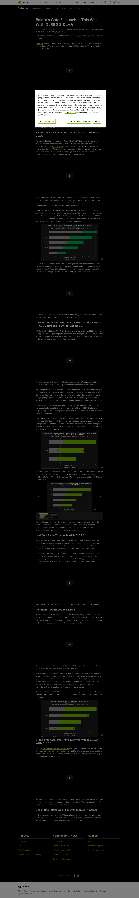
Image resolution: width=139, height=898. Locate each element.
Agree (97, 121)
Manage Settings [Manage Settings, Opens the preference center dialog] (47, 121)
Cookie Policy (96, 107)
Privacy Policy (82, 107)
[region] (70, 109)
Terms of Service (76, 110)
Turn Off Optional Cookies (79, 121)
